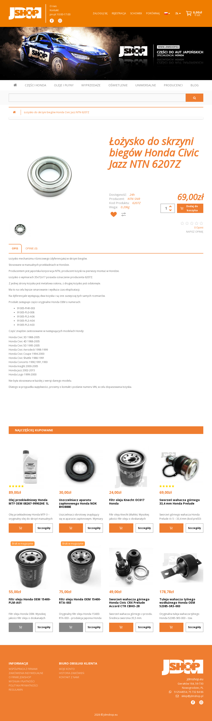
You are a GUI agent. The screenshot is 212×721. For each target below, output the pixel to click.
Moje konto (67, 669)
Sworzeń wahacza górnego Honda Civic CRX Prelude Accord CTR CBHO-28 (129, 602)
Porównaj (153, 13)
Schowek (136, 13)
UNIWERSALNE (145, 85)
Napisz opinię (194, 231)
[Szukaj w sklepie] (97, 98)
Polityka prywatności (23, 685)
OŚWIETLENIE (118, 85)
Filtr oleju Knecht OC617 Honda (126, 501)
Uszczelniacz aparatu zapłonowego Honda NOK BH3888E (78, 503)
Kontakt (54, 10)
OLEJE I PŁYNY (63, 85)
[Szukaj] (194, 98)
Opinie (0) (31, 248)
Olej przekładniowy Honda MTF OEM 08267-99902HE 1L (29, 501)
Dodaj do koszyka (189, 208)
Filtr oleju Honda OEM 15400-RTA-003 (80, 601)
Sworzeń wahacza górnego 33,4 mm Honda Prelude (179, 501)
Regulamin (16, 689)
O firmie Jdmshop (20, 677)
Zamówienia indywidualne (26, 673)
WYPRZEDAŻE (90, 85)
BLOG (194, 85)
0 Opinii (198, 227)
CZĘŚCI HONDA (35, 85)
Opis (15, 248)
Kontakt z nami (69, 677)
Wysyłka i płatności (22, 681)
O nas (53, 6)
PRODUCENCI (173, 85)
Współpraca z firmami (23, 669)
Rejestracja (119, 13)
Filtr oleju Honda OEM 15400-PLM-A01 (30, 601)
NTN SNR (134, 199)
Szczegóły (44, 528)
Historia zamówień (71, 673)
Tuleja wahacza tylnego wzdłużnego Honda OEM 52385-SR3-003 (177, 602)
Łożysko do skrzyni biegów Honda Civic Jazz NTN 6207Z (56, 112)
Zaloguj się (100, 13)
